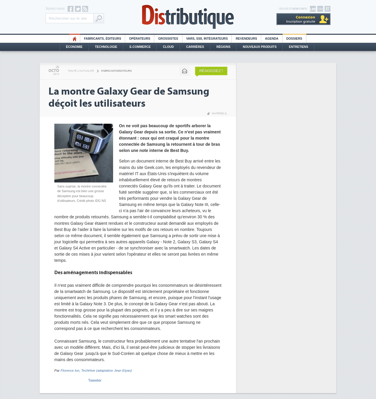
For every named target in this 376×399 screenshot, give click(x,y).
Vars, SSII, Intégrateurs (207, 38)
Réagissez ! (211, 70)
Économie (74, 46)
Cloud (168, 46)
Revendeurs (246, 38)
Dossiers (294, 38)
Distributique (188, 16)
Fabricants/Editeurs (116, 70)
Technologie (106, 46)
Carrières (195, 46)
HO (74, 39)
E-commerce (140, 46)
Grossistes (168, 38)
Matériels (219, 113)
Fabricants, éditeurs (102, 38)
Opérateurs (139, 38)
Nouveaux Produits (259, 46)
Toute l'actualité (81, 70)
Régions (223, 46)
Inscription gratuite (300, 19)
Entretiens (298, 46)
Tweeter (95, 380)
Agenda (271, 38)
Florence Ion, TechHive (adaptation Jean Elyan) (96, 370)
